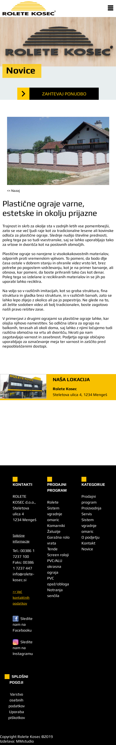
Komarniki (56, 525)
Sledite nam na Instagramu (23, 648)
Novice (87, 549)
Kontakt (88, 543)
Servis (86, 514)
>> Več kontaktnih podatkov (21, 597)
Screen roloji (58, 554)
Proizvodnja (91, 508)
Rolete (53, 502)
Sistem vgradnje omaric (54, 514)
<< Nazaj (13, 191)
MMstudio (25, 741)
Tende (52, 549)
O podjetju (90, 537)
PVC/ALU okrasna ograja (54, 566)
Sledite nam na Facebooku (23, 624)
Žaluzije (54, 531)
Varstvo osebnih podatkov (17, 700)
